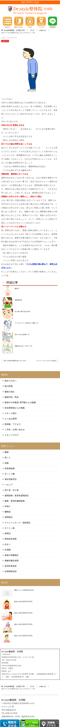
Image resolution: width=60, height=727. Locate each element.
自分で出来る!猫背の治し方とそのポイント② (17, 361)
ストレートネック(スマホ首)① (46, 361)
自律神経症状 (11, 571)
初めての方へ (11, 381)
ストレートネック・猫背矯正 (18, 523)
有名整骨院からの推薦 (15, 408)
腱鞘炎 (8, 512)
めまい (8, 544)
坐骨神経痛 (10, 468)
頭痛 (7, 463)
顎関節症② (18, 300)
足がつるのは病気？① (22, 334)
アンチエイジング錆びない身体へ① (26, 323)
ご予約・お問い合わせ (15, 430)
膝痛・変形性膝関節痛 (15, 501)
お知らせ (5, 41)
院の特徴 (9, 386)
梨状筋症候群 (11, 539)
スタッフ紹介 (11, 413)
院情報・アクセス (13, 424)
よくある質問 (11, 419)
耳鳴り (8, 506)
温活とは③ (23, 613)
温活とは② (23, 624)
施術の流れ (10, 392)
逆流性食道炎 (11, 566)
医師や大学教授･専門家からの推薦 (20, 402)
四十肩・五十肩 (12, 490)
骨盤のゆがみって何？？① (23, 346)
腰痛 (7, 452)
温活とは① (23, 636)
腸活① (17, 288)
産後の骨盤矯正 (12, 555)
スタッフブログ (12, 435)
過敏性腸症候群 (12, 561)
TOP (14, 30)
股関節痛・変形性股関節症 (17, 495)
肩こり (8, 457)
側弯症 (8, 533)
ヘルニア (9, 485)
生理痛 (8, 550)
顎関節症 (9, 517)
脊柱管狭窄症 (11, 479)
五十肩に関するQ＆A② (22, 311)
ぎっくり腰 (10, 474)
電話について (24, 590)
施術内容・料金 (12, 397)
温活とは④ (23, 601)
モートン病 (10, 528)
